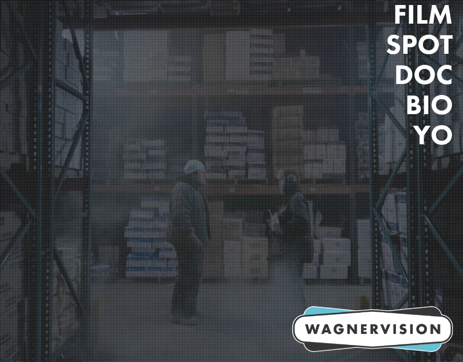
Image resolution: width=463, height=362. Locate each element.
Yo (433, 135)
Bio (429, 104)
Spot (419, 44)
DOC (423, 74)
